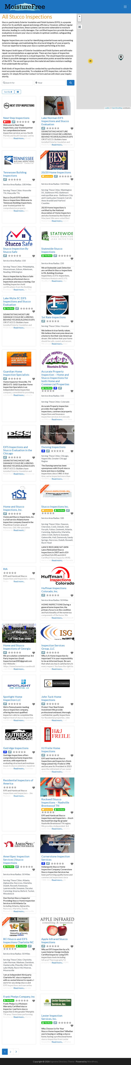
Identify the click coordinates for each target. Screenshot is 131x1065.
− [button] (79, 20)
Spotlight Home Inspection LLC (12, 698)
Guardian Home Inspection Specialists (16, 373)
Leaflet (107, 108)
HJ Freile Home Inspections (50, 749)
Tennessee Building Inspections (14, 174)
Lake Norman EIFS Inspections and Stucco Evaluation (55, 121)
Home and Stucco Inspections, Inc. (13, 508)
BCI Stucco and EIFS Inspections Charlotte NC (18, 940)
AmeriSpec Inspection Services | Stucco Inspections (16, 859)
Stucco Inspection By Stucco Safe (15, 250)
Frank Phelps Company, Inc (19, 996)
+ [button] (79, 16)
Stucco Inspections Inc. (55, 506)
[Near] (50, 83)
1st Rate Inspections (53, 317)
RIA (5, 568)
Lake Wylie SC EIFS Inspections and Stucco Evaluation (17, 301)
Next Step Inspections (16, 117)
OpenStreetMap (117, 108)
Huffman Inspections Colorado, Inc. (53, 589)
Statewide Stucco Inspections (51, 250)
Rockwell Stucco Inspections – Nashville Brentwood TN (55, 802)
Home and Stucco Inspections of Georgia (16, 647)
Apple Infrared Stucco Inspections (54, 940)
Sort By (8, 92)
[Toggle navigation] (125, 6)
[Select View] (18, 92)
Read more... (19, 138)
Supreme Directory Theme (62, 1061)
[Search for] (17, 83)
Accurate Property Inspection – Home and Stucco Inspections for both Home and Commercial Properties (55, 378)
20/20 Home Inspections (56, 172)
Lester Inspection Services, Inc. (51, 1017)
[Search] (70, 83)
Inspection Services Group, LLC (53, 647)
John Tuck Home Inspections (51, 698)
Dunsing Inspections (53, 447)
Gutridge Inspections (15, 748)
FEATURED (44, 154)
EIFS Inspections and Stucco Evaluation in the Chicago (17, 450)
